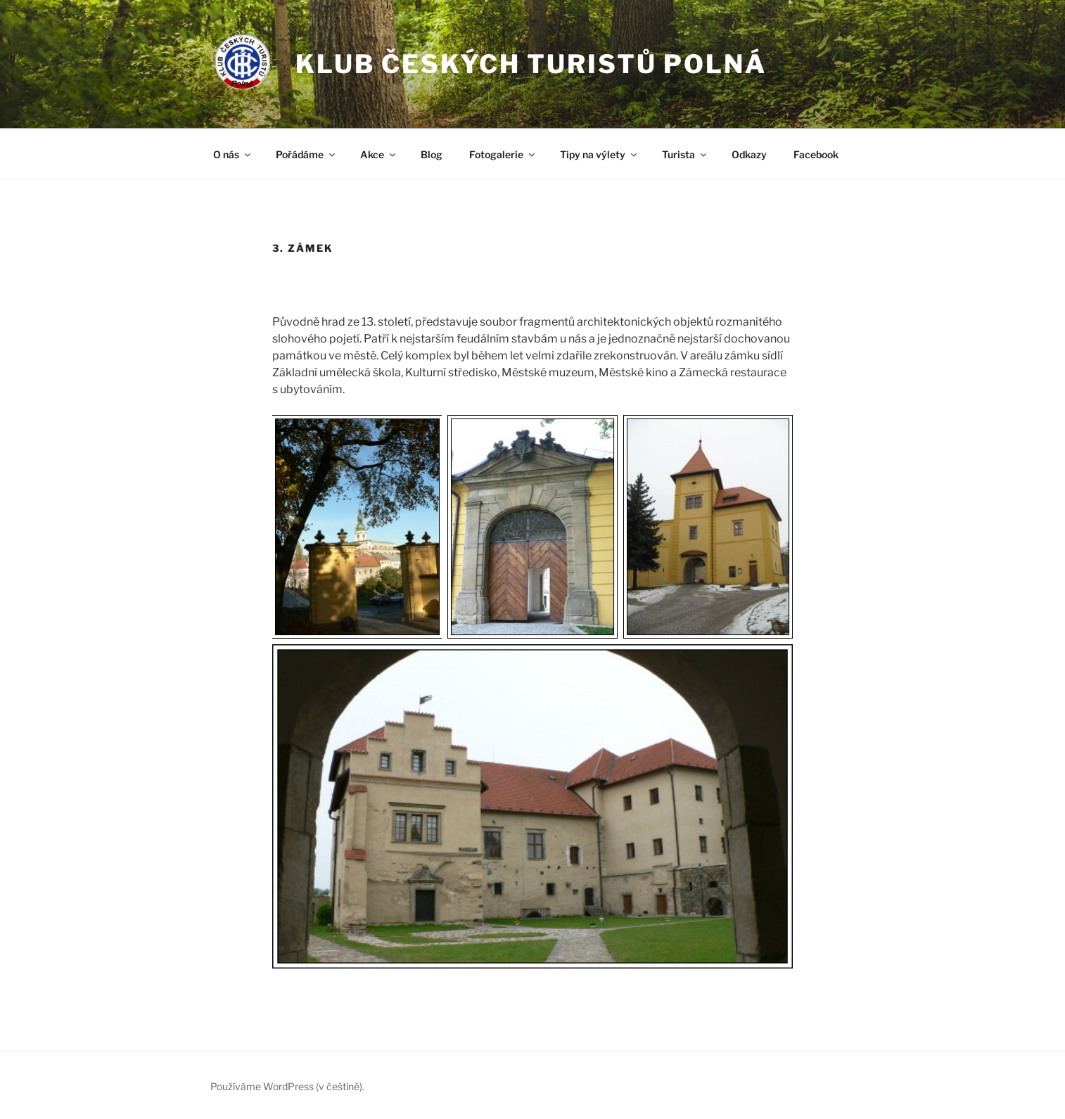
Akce (378, 154)
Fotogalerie (503, 154)
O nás (233, 154)
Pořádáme (306, 154)
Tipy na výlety (599, 154)
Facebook (815, 154)
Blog (431, 154)
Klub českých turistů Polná (531, 64)
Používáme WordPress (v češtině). (287, 1086)
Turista (685, 154)
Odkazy (749, 154)
